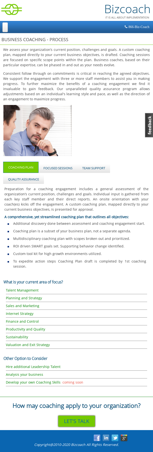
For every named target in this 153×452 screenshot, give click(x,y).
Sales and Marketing (22, 305)
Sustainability (17, 337)
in (106, 438)
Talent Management (22, 290)
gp (124, 438)
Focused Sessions (57, 168)
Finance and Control (22, 321)
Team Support (93, 168)
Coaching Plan (23, 166)
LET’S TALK (76, 421)
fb (97, 438)
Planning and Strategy (24, 298)
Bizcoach (127, 9)
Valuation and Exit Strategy (28, 344)
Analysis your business (24, 374)
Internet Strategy (19, 313)
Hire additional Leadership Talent (33, 366)
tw (115, 438)
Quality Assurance (23, 179)
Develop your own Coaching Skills (33, 382)
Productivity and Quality (25, 329)
